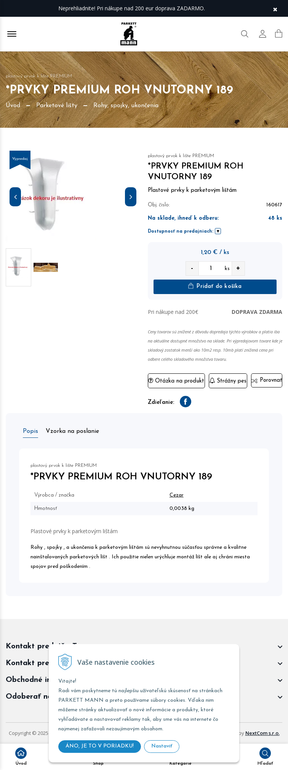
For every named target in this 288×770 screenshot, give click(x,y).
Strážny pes (227, 381)
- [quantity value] (192, 268)
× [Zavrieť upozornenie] (275, 8)
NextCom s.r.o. (262, 733)
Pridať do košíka (215, 286)
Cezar (177, 495)
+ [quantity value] (238, 268)
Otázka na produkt (176, 381)
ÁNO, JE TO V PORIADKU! (100, 746)
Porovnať (266, 380)
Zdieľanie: (161, 402)
